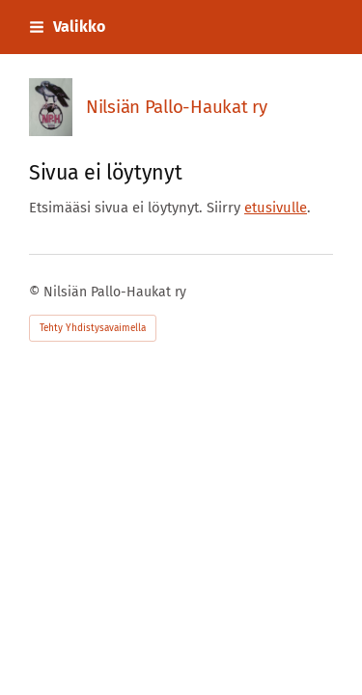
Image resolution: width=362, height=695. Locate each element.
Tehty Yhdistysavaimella (93, 328)
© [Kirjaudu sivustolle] (36, 292)
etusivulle (275, 207)
